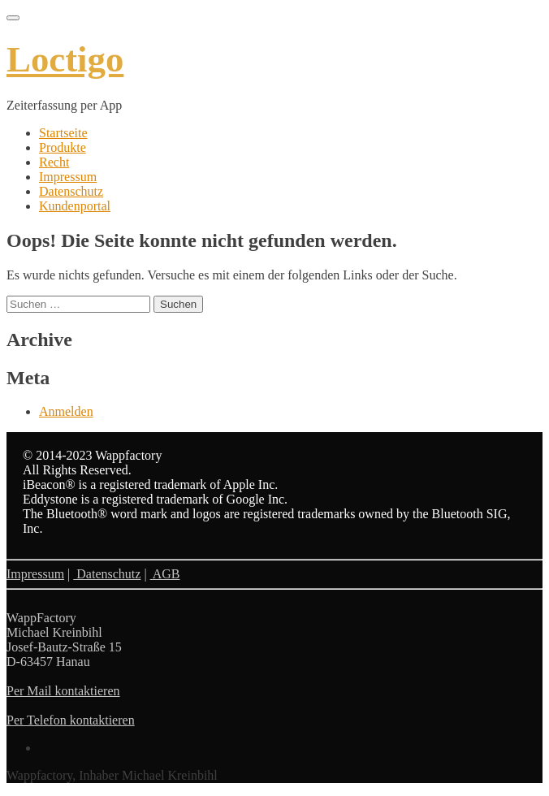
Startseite (63, 133)
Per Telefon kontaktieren (70, 720)
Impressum (68, 177)
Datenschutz (71, 191)
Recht (54, 162)
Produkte (62, 147)
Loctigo (64, 59)
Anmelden (66, 411)
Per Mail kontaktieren (63, 691)
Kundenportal (74, 206)
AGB (165, 574)
